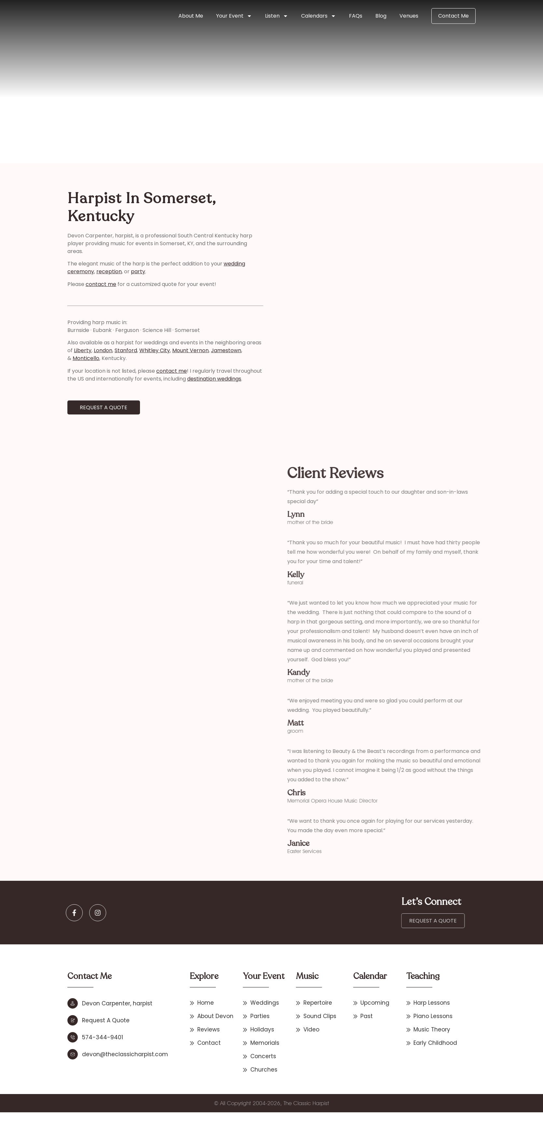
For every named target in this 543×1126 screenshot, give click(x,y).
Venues (408, 16)
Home (95, 128)
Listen (276, 16)
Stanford (96, 350)
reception (79, 271)
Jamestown (197, 350)
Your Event (234, 16)
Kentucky (190, 128)
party (109, 271)
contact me (71, 284)
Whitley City (125, 350)
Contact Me (453, 16)
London (73, 350)
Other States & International (141, 128)
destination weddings (185, 379)
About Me (190, 16)
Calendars (318, 16)
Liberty (53, 350)
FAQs (355, 16)
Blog (380, 16)
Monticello (56, 358)
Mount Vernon (161, 350)
